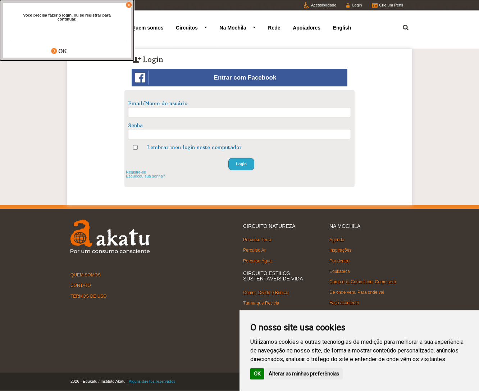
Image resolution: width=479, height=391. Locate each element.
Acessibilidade (323, 5)
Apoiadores (306, 28)
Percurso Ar (254, 250)
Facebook (111, 5)
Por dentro (339, 260)
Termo (401, 26)
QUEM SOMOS (85, 275)
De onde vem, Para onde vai (356, 292)
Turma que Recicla (261, 303)
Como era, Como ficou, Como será (362, 281)
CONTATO (80, 285)
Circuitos (187, 28)
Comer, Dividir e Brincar (266, 292)
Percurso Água (257, 260)
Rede (274, 28)
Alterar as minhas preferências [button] (304, 374)
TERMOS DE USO (88, 295)
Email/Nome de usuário (157, 103)
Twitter (82, 5)
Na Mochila (233, 28)
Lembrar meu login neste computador (194, 147)
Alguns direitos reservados (152, 381)
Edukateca (339, 271)
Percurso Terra (257, 239)
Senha (135, 125)
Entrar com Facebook (205, 78)
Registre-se (136, 172)
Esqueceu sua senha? (145, 176)
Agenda (336, 239)
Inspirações (340, 250)
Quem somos (148, 28)
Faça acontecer (344, 302)
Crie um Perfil (391, 5)
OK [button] (257, 374)
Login (357, 5)
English (342, 28)
